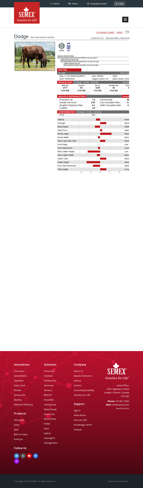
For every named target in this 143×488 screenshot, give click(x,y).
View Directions (122, 408)
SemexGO (19, 420)
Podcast (78, 429)
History (77, 380)
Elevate (17, 390)
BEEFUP (48, 395)
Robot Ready (50, 409)
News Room (80, 415)
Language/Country (96, 3)
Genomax (49, 385)
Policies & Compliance (118, 481)
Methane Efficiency (23, 404)
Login (119, 3)
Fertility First (50, 380)
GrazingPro (49, 438)
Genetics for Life (82, 395)
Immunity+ (19, 371)
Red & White (50, 418)
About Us (78, 371)
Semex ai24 (20, 395)
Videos (73, 3)
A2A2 (46, 428)
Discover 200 (80, 420)
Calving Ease (50, 404)
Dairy (16, 424)
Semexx (48, 390)
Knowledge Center (83, 424)
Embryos (18, 439)
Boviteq (18, 399)
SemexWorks (20, 375)
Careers (78, 385)
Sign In (77, 410)
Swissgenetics (51, 442)
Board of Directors (83, 375)
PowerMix (49, 399)
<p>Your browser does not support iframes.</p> (71, 181)
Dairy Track (19, 385)
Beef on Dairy (21, 434)
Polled (47, 423)
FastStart (48, 375)
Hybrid (47, 433)
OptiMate (18, 380)
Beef (16, 429)
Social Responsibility (84, 390)
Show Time (49, 414)
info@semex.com (120, 404)
